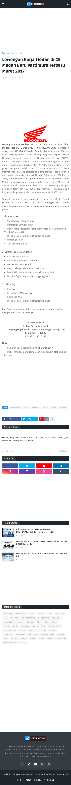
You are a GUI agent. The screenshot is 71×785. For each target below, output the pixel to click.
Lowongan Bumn (54, 626)
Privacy (37, 780)
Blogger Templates (21, 774)
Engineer (30, 622)
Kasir (15, 626)
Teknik (41, 639)
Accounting (7, 614)
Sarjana (14, 639)
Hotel (46, 622)
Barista (41, 614)
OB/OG (45, 407)
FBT (36, 774)
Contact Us (49, 780)
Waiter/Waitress (9, 643)
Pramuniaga (32, 634)
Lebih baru (8, 451)
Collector (14, 618)
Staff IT (33, 639)
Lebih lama (62, 451)
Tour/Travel (61, 639)
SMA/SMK (62, 407)
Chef (5, 618)
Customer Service (28, 618)
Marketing (36, 407)
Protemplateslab (60, 774)
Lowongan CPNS (9, 630)
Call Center (59, 614)
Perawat (52, 630)
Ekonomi (20, 622)
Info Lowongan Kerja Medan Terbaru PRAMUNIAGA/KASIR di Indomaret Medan (35, 530)
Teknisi (50, 639)
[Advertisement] (35, 32)
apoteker (23, 643)
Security (24, 639)
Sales (53, 407)
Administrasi (16, 53)
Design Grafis (43, 618)
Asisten (32, 614)
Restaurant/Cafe (47, 634)
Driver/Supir (8, 622)
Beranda (5, 53)
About (28, 780)
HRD (39, 622)
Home (20, 780)
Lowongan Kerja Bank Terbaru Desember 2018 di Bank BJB (41, 555)
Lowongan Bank (39, 626)
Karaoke (6, 626)
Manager (22, 630)
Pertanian (20, 634)
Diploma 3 (56, 618)
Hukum (54, 622)
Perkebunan (8, 634)
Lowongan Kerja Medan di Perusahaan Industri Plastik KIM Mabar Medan (41, 543)
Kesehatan (25, 626)
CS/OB (26, 407)
